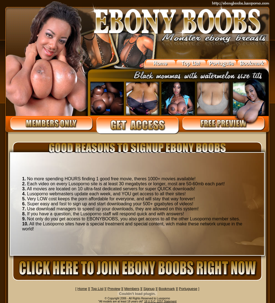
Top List (97, 289)
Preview (113, 289)
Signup (149, 289)
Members (131, 289)
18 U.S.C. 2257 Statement (160, 301)
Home (82, 289)
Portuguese (188, 289)
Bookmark (166, 289)
